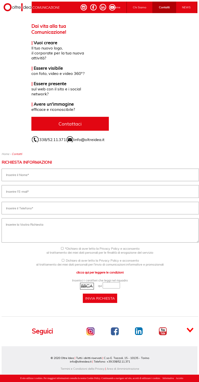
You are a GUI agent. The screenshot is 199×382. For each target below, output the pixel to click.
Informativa (168, 378)
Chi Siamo (139, 7)
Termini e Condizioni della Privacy (82, 368)
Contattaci (70, 124)
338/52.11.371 (52, 139)
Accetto (179, 378)
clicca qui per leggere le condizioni (100, 272)
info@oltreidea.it (89, 139)
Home (116, 7)
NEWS (186, 7)
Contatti (164, 7)
